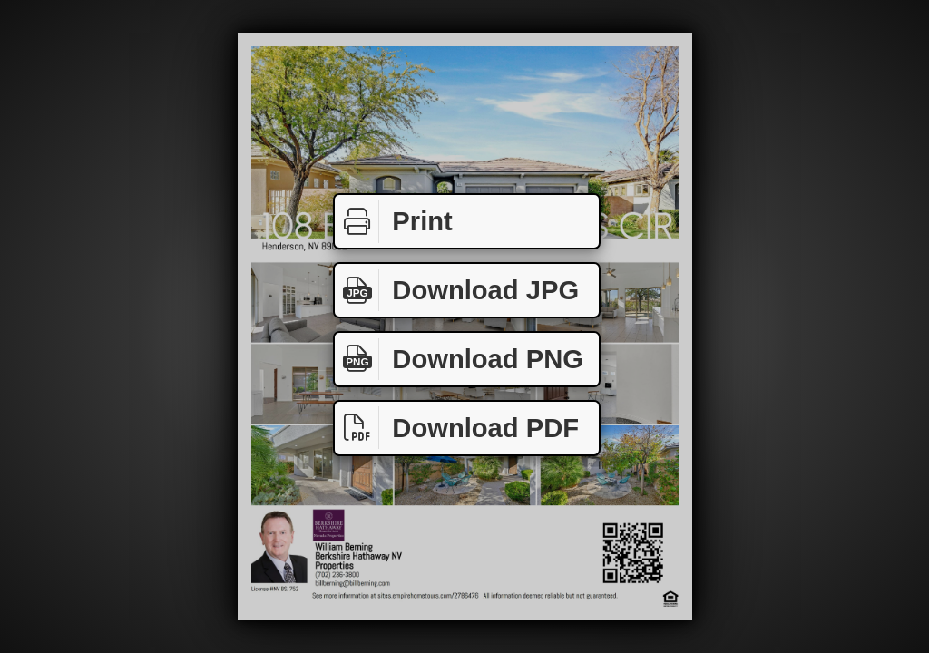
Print (394, 221)
